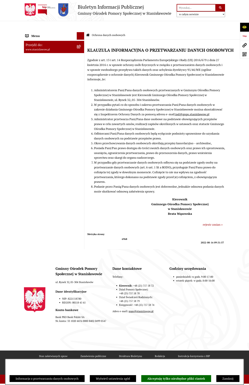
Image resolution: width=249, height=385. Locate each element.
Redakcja (160, 346)
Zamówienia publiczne (93, 346)
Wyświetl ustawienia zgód (113, 378)
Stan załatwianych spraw (53, 346)
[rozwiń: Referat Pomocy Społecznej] (81, 63)
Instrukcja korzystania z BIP (194, 346)
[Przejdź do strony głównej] (97, 9)
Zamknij (227, 378)
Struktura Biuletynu (130, 346)
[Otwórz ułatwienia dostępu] (244, 27)
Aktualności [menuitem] (33, 41)
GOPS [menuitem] (29, 48)
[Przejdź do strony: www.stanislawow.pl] (244, 45)
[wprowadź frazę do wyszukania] (196, 8)
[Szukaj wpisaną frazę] (220, 8)
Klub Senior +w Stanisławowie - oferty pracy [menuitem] (50, 105)
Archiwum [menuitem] (32, 83)
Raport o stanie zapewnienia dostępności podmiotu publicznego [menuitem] (48, 93)
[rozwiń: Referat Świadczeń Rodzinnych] (81, 56)
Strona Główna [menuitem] (35, 33)
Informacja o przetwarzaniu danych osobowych (47, 378)
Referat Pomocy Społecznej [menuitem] (43, 63)
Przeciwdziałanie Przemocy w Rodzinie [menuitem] (45, 73)
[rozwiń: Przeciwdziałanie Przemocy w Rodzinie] (81, 71)
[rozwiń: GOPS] (81, 48)
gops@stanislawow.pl (141, 301)
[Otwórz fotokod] (244, 54)
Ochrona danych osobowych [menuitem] (44, 115)
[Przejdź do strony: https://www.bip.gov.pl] (244, 36)
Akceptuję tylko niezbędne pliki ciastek (176, 378)
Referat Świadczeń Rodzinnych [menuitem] (46, 56)
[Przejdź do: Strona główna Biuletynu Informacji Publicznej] (88, 25)
